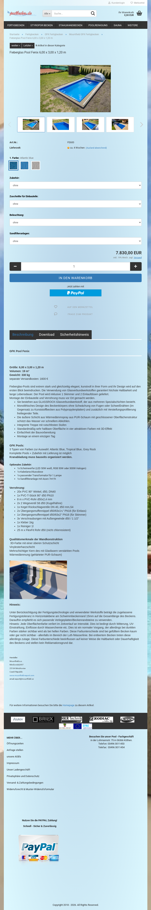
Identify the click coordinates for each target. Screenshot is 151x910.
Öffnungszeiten (15, 743)
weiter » (15, 45)
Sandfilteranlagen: (20, 233)
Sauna (118, 25)
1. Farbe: (21, 158)
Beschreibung (22, 334)
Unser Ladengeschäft (18, 769)
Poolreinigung (98, 25)
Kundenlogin (116, 3)
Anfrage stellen (15, 750)
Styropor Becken (41, 25)
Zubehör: (15, 177)
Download (46, 334)
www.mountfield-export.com (22, 675)
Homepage (68, 705)
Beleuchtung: (17, 215)
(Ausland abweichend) (96, 148)
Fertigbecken (15, 25)
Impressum (13, 763)
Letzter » (28, 45)
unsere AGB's (14, 756)
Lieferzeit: (15, 147)
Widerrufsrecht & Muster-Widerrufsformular (30, 789)
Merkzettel (137, 3)
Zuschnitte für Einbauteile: (24, 196)
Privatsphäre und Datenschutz (23, 776)
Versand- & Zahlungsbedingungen (25, 782)
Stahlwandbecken (70, 25)
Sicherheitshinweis (74, 334)
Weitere (133, 25)
